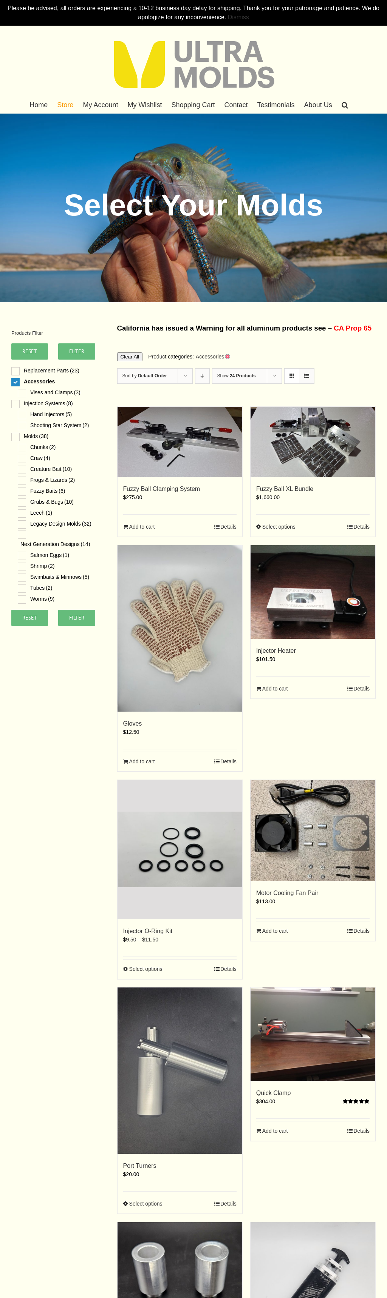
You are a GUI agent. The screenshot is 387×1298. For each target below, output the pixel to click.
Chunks (43, 447)
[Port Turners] (180, 1070)
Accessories (39, 381)
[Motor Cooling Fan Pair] (313, 830)
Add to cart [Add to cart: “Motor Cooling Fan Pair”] (275, 931)
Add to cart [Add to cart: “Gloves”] (142, 761)
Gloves (132, 723)
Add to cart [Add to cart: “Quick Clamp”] (275, 1131)
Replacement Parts (51, 371)
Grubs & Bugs (52, 502)
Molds (36, 436)
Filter (76, 351)
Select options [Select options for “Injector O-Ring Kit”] (146, 969)
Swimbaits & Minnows (59, 577)
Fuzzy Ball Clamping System (161, 489)
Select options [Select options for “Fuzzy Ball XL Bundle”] (279, 527)
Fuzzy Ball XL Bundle (284, 489)
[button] (345, 104)
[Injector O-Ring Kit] (180, 849)
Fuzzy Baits (47, 491)
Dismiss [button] (238, 17)
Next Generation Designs (55, 544)
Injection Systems (48, 403)
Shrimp (42, 566)
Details (228, 527)
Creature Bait (51, 469)
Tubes (41, 588)
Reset (29, 351)
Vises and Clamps (55, 392)
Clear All (130, 357)
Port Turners (139, 1166)
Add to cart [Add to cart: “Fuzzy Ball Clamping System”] (142, 527)
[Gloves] (180, 628)
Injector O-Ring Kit (148, 931)
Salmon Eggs (49, 555)
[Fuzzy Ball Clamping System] (180, 442)
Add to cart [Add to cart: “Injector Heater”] (275, 689)
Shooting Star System (59, 425)
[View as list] (306, 376)
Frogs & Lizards (52, 480)
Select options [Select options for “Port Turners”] (146, 1204)
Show (236, 375)
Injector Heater (276, 650)
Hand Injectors (51, 414)
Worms (42, 599)
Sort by (144, 375)
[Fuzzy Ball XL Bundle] (313, 442)
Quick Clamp (273, 1093)
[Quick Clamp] (313, 1034)
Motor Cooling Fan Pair (287, 893)
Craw (40, 458)
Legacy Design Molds (60, 524)
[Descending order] (202, 376)
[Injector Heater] (313, 592)
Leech (41, 513)
